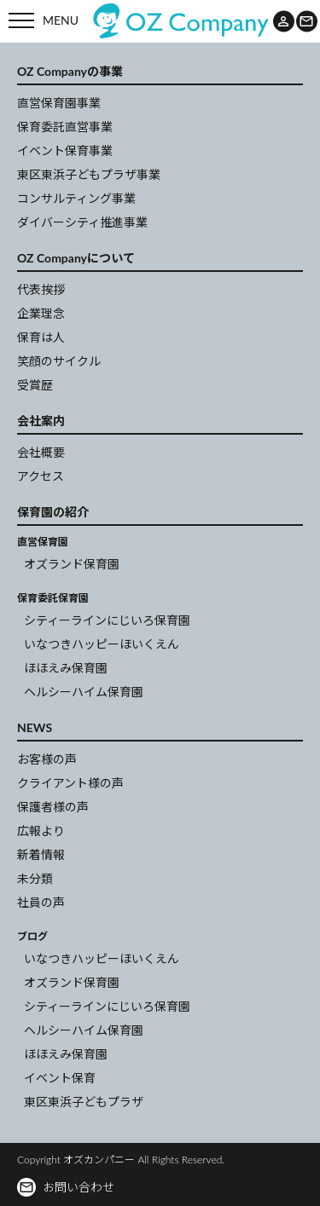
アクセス (40, 476)
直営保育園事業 (59, 102)
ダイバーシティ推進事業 (82, 222)
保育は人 (41, 337)
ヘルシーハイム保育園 (83, 691)
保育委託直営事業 (65, 126)
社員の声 (41, 902)
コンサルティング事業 (76, 198)
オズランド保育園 (71, 564)
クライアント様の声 (70, 783)
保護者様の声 (53, 806)
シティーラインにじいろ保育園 (107, 620)
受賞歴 (35, 385)
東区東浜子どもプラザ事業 (88, 174)
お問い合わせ (66, 1187)
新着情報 (41, 854)
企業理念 (41, 313)
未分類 (35, 878)
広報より (41, 830)
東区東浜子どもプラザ (83, 1101)
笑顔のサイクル (59, 361)
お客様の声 (47, 759)
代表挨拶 (41, 289)
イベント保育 (60, 1077)
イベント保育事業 (65, 150)
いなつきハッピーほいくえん (101, 644)
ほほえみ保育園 (66, 668)
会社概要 (41, 452)
